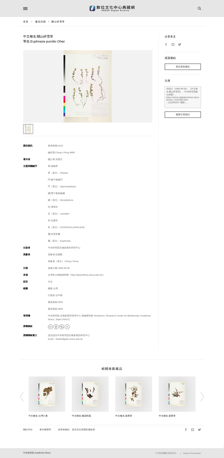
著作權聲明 (45, 429)
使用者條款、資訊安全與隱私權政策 (76, 429)
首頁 (26, 21)
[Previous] (24, 397)
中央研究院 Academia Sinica (37, 453)
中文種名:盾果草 (123, 415)
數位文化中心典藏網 (112, 8)
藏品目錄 (40, 21)
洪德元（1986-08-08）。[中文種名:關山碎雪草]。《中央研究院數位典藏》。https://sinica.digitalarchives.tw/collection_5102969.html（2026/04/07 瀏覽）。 (183, 97)
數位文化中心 (169, 453)
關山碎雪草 (58, 21)
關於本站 (27, 429)
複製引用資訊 (183, 114)
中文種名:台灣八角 (38, 415)
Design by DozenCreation (192, 453)
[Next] (199, 397)
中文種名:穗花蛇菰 (81, 415)
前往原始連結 (183, 66)
